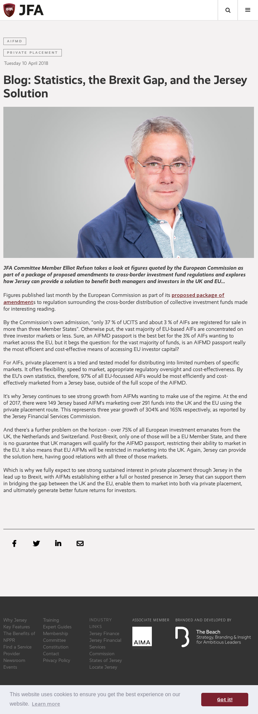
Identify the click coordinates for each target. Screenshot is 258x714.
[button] (248, 10)
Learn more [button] (46, 703)
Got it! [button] (224, 699)
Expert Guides (57, 626)
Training (51, 620)
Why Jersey (15, 620)
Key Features (16, 626)
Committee (54, 640)
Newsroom (14, 660)
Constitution (56, 647)
